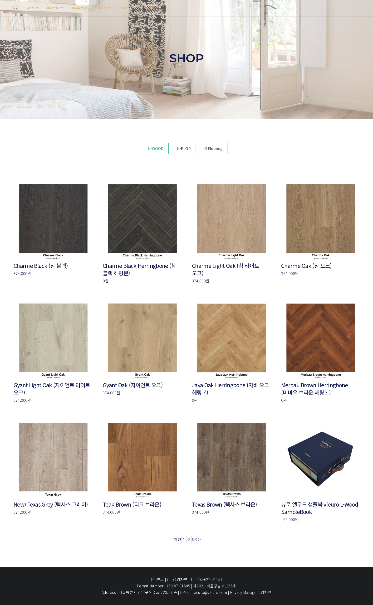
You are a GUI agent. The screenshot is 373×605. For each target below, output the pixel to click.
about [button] (33, 8)
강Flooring (213, 148)
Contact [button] (127, 8)
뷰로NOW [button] (79, 8)
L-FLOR (184, 148)
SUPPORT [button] (102, 8)
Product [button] (55, 8)
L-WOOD (156, 148)
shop (148, 8)
